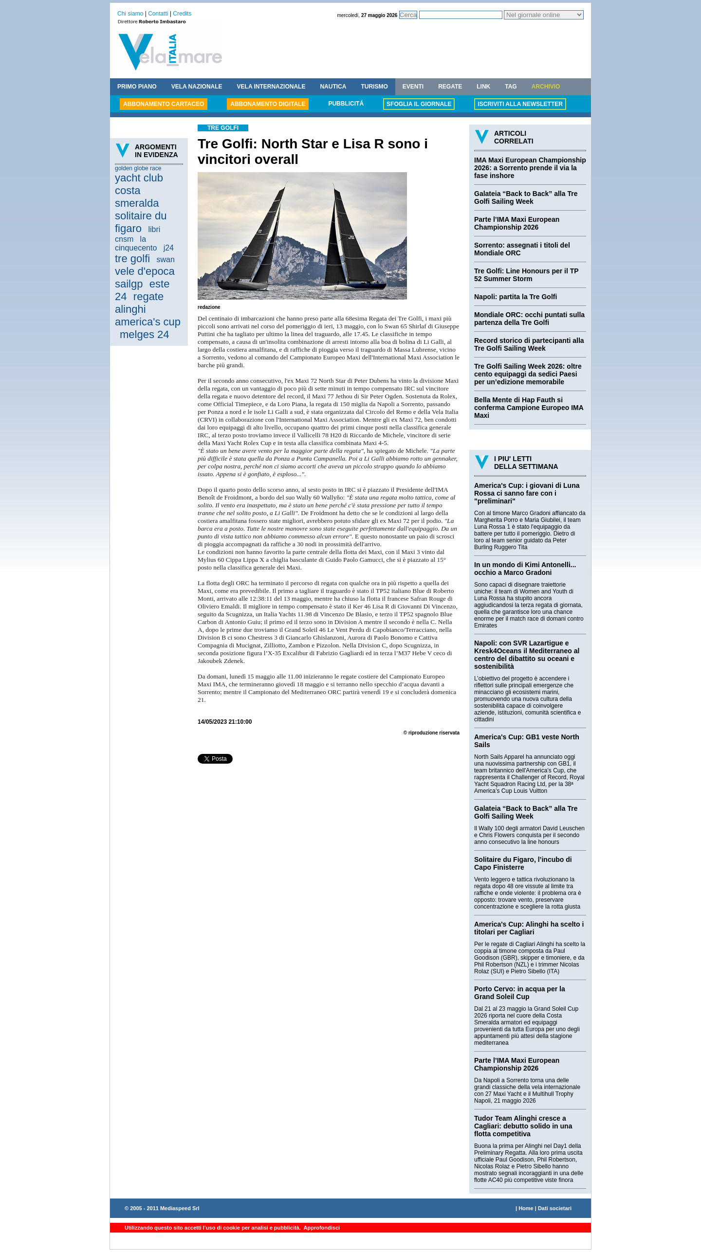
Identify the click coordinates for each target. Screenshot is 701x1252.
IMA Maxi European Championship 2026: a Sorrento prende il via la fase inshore (530, 167)
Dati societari (555, 1208)
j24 (169, 248)
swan (166, 259)
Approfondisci (321, 1228)
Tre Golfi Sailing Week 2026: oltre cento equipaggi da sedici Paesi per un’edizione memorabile (528, 374)
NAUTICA (333, 86)
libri (154, 229)
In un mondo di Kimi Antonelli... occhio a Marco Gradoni (525, 568)
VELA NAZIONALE (196, 86)
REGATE (450, 86)
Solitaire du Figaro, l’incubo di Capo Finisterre (523, 863)
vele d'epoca (145, 271)
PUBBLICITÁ (346, 103)
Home (526, 1208)
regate (148, 296)
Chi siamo (130, 13)
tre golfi (132, 258)
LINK (483, 86)
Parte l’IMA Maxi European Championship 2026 (516, 223)
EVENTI (413, 86)
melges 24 (144, 334)
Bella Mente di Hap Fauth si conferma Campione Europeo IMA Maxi (528, 407)
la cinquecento (136, 243)
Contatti (158, 13)
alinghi (130, 309)
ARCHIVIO (546, 86)
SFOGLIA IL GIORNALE (419, 104)
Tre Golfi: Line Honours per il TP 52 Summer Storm (526, 275)
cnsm (124, 239)
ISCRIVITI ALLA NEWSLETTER (520, 104)
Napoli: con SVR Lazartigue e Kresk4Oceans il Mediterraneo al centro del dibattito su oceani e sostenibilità (526, 654)
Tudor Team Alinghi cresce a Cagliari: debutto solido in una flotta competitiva (523, 1126)
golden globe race (138, 168)
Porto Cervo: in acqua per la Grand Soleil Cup (519, 993)
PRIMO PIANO (137, 86)
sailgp (129, 284)
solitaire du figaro (140, 222)
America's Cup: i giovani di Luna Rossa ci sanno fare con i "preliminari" (526, 493)
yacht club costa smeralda (139, 190)
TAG (511, 86)
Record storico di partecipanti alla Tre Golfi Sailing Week (529, 344)
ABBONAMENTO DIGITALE (267, 104)
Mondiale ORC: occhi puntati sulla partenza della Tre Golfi (529, 318)
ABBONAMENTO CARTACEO (163, 104)
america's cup (148, 322)
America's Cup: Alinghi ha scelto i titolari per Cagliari (529, 928)
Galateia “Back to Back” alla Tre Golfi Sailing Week (525, 197)
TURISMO (374, 86)
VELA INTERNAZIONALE (271, 86)
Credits (182, 13)
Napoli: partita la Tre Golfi (515, 297)
